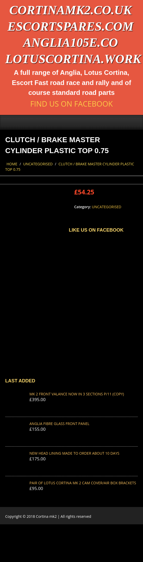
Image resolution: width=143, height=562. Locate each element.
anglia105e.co (70, 42)
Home (12, 163)
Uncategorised (38, 163)
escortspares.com (70, 26)
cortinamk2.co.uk (70, 10)
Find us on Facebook (71, 103)
